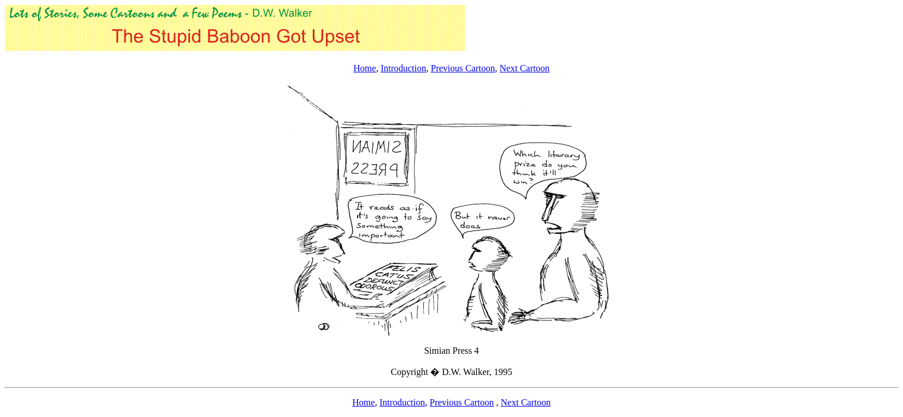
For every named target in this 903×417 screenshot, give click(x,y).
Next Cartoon (525, 68)
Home (365, 68)
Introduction (403, 68)
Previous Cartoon (463, 68)
